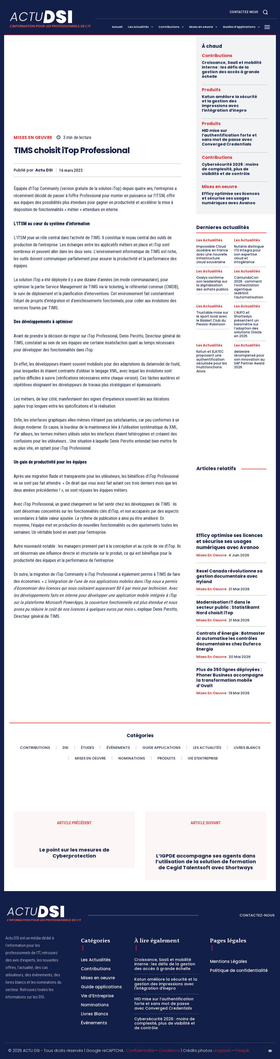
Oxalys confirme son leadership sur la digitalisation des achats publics (212, 283)
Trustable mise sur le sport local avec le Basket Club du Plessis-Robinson (212, 318)
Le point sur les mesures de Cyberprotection (74, 853)
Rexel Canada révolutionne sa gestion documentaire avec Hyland (229, 576)
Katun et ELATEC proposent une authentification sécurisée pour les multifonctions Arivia (211, 361)
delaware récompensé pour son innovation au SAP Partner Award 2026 (249, 359)
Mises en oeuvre (33, 137)
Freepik (242, 1050)
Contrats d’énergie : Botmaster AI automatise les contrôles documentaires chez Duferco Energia (230, 641)
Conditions (169, 1050)
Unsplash (222, 1050)
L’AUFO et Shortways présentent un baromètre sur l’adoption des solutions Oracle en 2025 (248, 324)
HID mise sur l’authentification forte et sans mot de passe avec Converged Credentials (229, 137)
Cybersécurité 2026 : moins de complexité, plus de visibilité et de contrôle (230, 169)
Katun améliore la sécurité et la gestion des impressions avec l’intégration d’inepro (229, 103)
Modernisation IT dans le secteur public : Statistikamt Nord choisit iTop (227, 607)
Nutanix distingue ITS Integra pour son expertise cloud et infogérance (249, 254)
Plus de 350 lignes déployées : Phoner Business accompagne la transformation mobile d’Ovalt (229, 678)
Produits (211, 90)
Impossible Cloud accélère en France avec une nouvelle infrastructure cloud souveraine (212, 254)
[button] (265, 12)
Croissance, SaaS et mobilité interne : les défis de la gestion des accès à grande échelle (231, 69)
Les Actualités (209, 240)
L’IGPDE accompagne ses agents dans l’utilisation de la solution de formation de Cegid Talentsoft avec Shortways (206, 862)
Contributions (217, 56)
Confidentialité (140, 1050)
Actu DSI (43, 170)
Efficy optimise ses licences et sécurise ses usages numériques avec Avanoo (230, 198)
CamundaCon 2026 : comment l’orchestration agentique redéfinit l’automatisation (248, 287)
